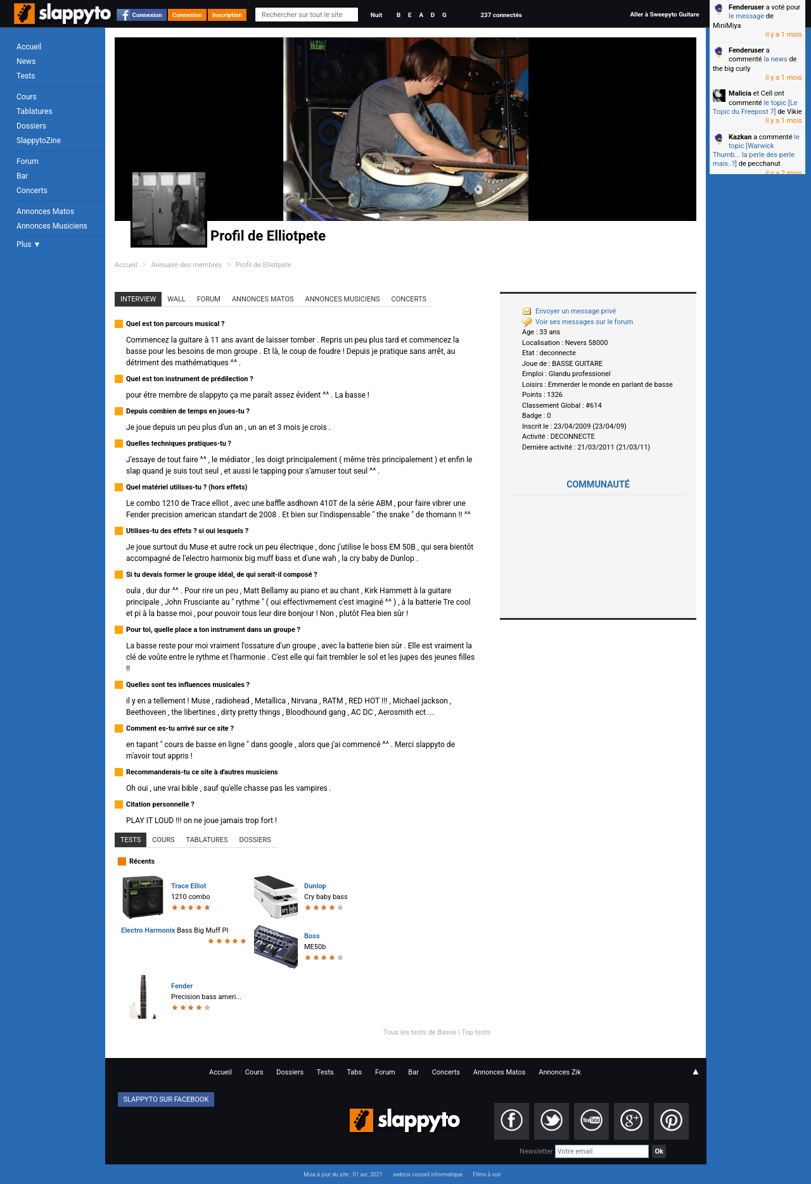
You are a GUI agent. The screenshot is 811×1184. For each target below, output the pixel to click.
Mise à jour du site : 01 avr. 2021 (342, 1174)
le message (746, 16)
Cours (26, 96)
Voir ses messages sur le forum (577, 322)
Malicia (740, 93)
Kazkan (740, 137)
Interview (138, 299)
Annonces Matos (45, 211)
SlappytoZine (38, 140)
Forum (27, 161)
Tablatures (34, 111)
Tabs (354, 1072)
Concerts (32, 190)
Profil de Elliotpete (263, 265)
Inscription (227, 14)
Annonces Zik (560, 1072)
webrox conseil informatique (428, 1174)
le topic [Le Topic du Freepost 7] (755, 107)
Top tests (475, 1032)
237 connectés (500, 14)
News (25, 61)
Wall (176, 299)
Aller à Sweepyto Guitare (664, 14)
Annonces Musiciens (51, 226)
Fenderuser (746, 7)
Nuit (376, 14)
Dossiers (31, 126)
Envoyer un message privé (569, 311)
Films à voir (487, 1174)
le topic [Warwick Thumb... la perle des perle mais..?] (756, 150)
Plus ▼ (28, 244)
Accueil (29, 46)
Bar (22, 176)
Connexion (147, 14)
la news (775, 59)
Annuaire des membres (186, 265)
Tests (25, 76)
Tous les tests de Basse (420, 1032)
